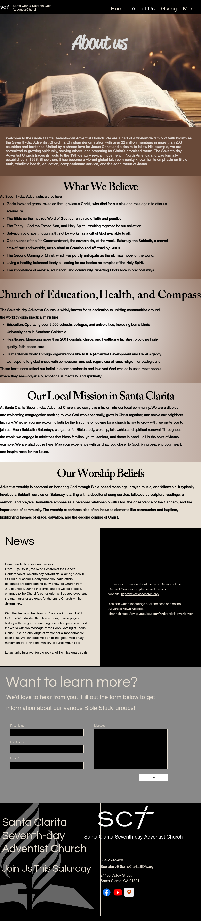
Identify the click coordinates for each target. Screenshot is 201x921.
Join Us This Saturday (46, 868)
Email (13, 758)
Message (100, 725)
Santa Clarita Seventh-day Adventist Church (44, 836)
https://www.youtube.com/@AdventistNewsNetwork (158, 614)
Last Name (17, 741)
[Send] (153, 777)
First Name (17, 725)
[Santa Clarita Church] (129, 892)
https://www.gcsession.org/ (140, 594)
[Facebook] (107, 892)
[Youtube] (118, 892)
